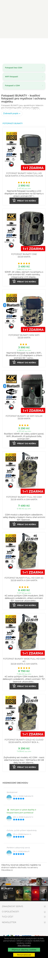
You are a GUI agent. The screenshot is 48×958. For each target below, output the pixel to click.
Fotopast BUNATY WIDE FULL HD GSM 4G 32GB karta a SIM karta (24, 661)
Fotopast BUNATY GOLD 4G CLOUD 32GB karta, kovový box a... (24, 741)
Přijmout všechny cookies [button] (24, 949)
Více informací (24, 945)
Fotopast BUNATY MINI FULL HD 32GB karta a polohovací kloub (24, 174)
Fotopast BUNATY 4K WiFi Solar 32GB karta (24, 417)
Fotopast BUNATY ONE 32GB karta (24, 255)
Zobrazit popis (11, 113)
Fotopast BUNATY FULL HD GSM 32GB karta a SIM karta (24, 498)
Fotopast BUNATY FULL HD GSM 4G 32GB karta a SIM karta (23, 579)
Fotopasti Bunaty (13, 123)
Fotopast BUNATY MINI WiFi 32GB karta (24, 336)
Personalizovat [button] (24, 955)
